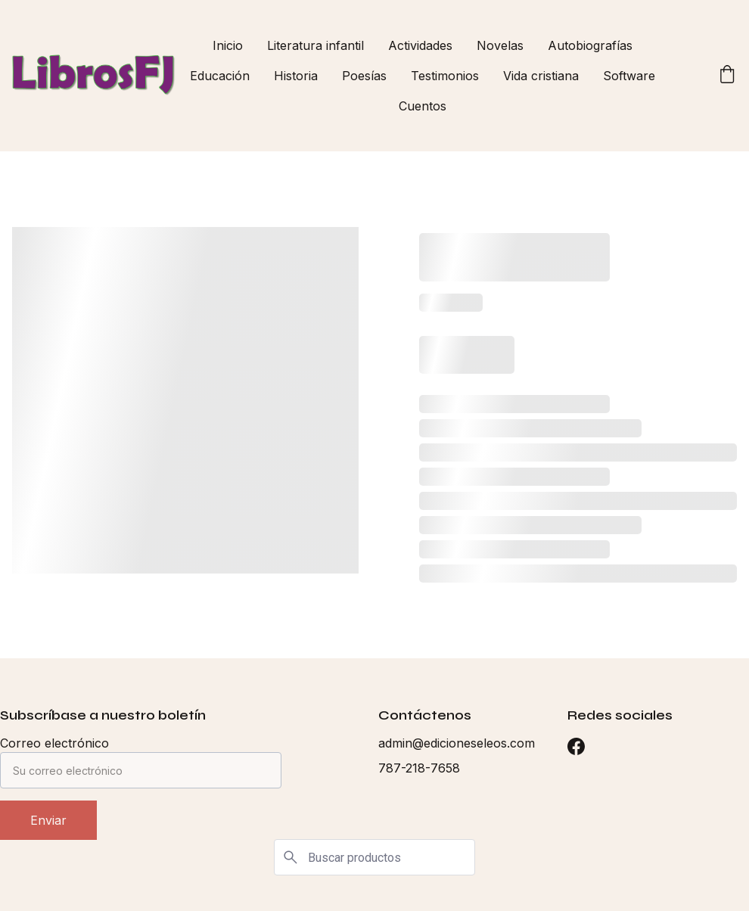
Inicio (228, 45)
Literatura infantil (315, 45)
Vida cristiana (541, 75)
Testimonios (445, 75)
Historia (296, 75)
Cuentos (422, 105)
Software (629, 75)
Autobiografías (590, 45)
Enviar (48, 820)
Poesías (364, 75)
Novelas (500, 45)
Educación (220, 75)
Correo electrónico (54, 743)
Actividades (420, 45)
